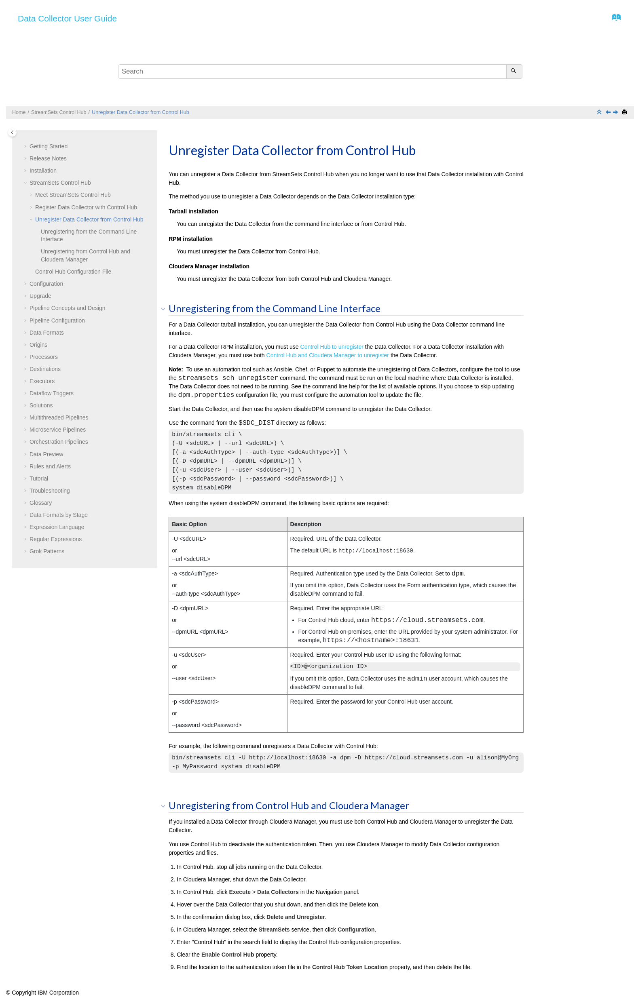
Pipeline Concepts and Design (68, 308)
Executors (42, 381)
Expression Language (57, 527)
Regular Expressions (56, 539)
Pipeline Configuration (57, 320)
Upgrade (40, 296)
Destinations (45, 369)
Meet (73, 195)
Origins (38, 344)
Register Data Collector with (86, 207)
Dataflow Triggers (52, 393)
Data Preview (46, 454)
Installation (43, 170)
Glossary (41, 503)
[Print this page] (625, 112)
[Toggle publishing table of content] (12, 132)
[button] (26, 147)
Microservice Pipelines (58, 429)
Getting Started (49, 146)
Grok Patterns (47, 551)
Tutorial (39, 478)
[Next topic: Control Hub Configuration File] (616, 113)
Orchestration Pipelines (59, 441)
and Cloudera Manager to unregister (327, 355)
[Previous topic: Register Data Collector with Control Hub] (609, 113)
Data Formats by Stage (59, 515)
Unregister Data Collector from (140, 112)
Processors (44, 357)
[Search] (514, 71)
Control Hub (59, 112)
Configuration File (73, 271)
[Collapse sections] (600, 112)
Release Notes (48, 158)
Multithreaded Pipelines (59, 417)
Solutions (41, 405)
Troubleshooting (50, 490)
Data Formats (47, 332)
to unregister (331, 347)
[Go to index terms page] (614, 19)
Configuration (46, 283)
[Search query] (320, 71)
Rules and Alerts (50, 466)
